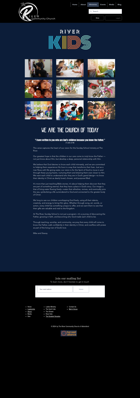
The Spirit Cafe (51, 309)
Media (30, 314)
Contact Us (72, 307)
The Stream (49, 311)
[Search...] (105, 11)
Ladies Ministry (51, 307)
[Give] (97, 18)
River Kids (49, 314)
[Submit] (81, 289)
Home (30, 307)
